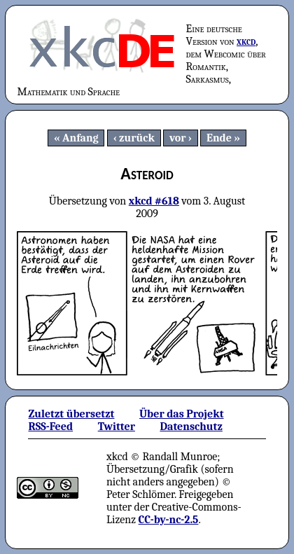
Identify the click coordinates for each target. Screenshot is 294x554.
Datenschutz (191, 426)
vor (177, 138)
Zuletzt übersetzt (71, 414)
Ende (219, 138)
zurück (137, 138)
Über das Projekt (181, 414)
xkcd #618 (154, 201)
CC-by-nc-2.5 (169, 519)
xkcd (246, 41)
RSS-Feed (50, 426)
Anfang (80, 138)
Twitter (116, 426)
